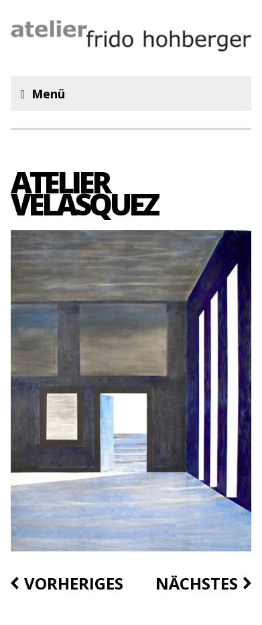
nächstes (196, 583)
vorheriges (73, 583)
